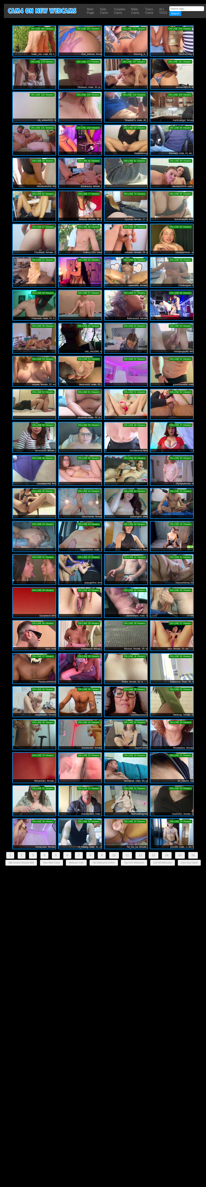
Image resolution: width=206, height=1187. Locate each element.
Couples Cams (119, 11)
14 (166, 855)
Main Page (90, 11)
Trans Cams (149, 11)
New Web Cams (51, 862)
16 (193, 855)
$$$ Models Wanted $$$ (21, 862)
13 (153, 855)
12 (140, 855)
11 (127, 855)
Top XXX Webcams (134, 862)
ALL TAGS (163, 11)
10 (114, 855)
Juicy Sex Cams (189, 862)
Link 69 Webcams (162, 862)
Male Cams (135, 11)
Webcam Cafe (76, 862)
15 (180, 855)
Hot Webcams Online (104, 862)
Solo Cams (104, 11)
